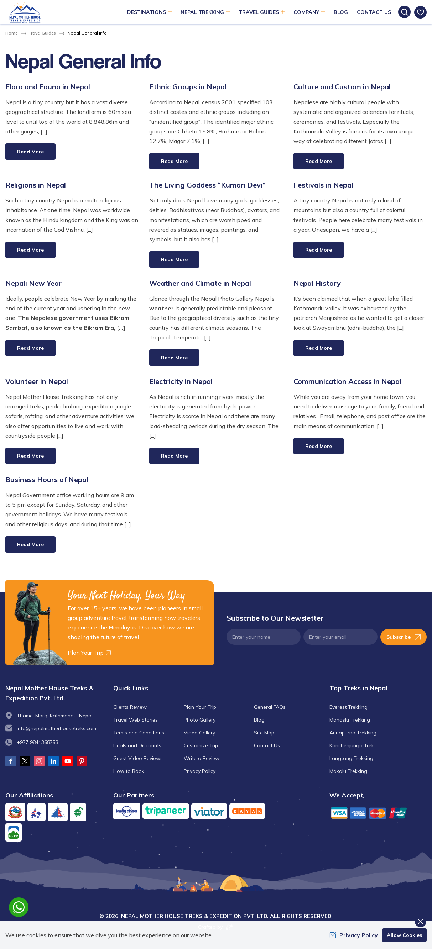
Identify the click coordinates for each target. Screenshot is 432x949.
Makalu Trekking (348, 771)
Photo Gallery (199, 720)
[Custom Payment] (378, 813)
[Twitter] (25, 761)
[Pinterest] (82, 761)
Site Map (264, 732)
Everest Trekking (348, 707)
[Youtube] (67, 761)
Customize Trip (201, 745)
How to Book (128, 771)
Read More (30, 151)
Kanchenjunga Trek (351, 745)
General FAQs (270, 707)
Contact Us (374, 12)
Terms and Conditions (138, 732)
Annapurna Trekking (352, 732)
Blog (341, 12)
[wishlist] (420, 12)
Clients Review (130, 707)
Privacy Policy (199, 771)
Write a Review (201, 758)
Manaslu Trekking (349, 720)
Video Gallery (199, 732)
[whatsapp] (18, 907)
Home (11, 33)
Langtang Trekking (351, 758)
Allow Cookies (404, 935)
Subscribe (403, 637)
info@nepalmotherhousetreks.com (56, 728)
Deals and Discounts (137, 745)
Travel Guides (42, 33)
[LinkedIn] (53, 761)
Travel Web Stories (135, 720)
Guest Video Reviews (138, 758)
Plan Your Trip (200, 707)
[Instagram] (39, 761)
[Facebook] (10, 761)
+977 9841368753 (37, 742)
